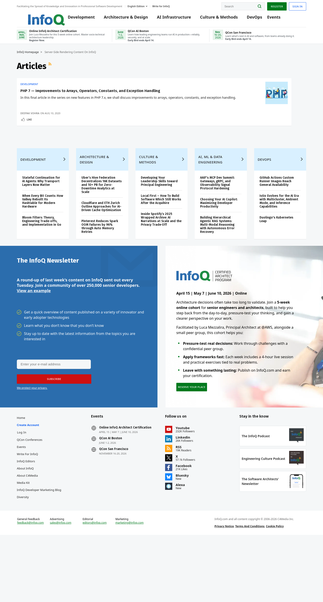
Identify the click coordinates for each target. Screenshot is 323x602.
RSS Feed (50, 71)
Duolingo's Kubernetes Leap (276, 265)
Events (267, 18)
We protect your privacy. (32, 439)
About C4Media (27, 530)
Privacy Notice (224, 589)
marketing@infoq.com (129, 586)
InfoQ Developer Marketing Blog (39, 545)
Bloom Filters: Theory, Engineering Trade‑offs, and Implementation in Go (41, 266)
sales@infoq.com (60, 586)
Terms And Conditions (250, 589)
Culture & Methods (212, 18)
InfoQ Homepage (28, 57)
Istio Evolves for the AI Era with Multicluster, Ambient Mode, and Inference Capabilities (279, 247)
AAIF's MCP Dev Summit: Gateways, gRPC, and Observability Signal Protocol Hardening (217, 229)
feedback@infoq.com (30, 586)
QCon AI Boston (110, 493)
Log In (21, 487)
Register (277, 5)
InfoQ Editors (26, 516)
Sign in (297, 5)
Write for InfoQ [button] (161, 5)
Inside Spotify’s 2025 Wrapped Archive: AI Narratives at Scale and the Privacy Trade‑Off (161, 265)
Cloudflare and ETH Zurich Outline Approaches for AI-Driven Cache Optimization (101, 252)
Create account (28, 480)
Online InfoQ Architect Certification (125, 482)
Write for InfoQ (27, 509)
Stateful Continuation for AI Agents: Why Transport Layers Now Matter (41, 227)
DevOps (247, 18)
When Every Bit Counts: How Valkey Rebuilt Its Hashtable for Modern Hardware (42, 247)
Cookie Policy (275, 589)
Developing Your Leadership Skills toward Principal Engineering (159, 227)
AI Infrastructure (167, 18)
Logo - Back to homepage (35, 16)
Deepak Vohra (29, 145)
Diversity (23, 552)
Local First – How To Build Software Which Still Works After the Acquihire (161, 245)
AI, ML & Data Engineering (210, 205)
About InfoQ (25, 523)
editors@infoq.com (95, 586)
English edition (136, 5)
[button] (52, 430)
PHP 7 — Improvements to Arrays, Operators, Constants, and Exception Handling (47, 104)
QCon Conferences (29, 495)
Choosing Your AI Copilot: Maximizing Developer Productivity (219, 248)
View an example (34, 340)
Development (74, 18)
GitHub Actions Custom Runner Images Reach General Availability (277, 227)
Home (21, 473)
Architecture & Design (119, 18)
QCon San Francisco (113, 504)
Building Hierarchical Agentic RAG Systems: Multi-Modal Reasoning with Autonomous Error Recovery (217, 270)
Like (29, 152)
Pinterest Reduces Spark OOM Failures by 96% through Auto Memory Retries (99, 272)
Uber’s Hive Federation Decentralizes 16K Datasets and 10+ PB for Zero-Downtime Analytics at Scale (101, 231)
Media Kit (23, 538)
